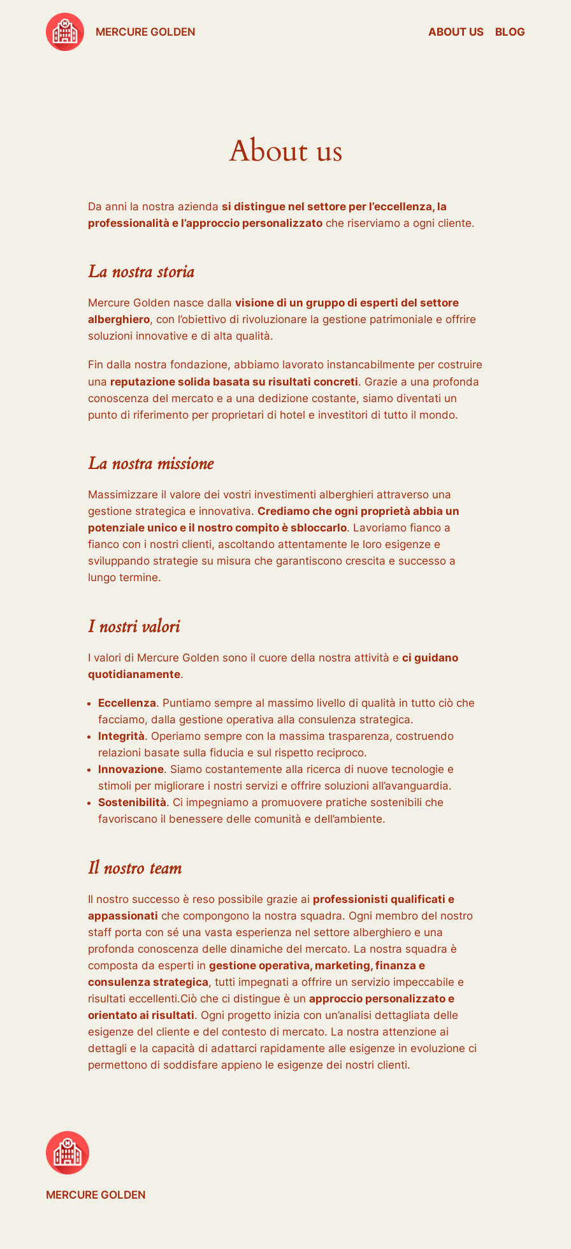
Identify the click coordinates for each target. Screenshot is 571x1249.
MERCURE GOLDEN (146, 31)
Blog (510, 31)
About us (456, 31)
